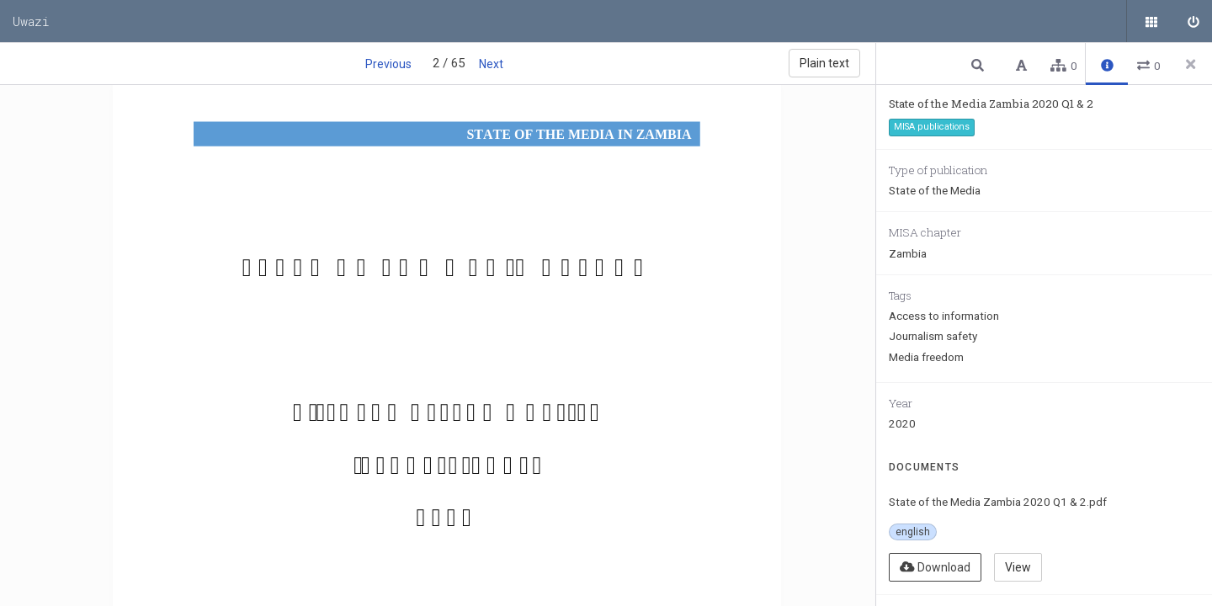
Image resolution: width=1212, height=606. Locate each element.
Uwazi (31, 21)
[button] (980, 64)
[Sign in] (1191, 21)
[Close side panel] (1191, 64)
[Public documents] (1149, 21)
